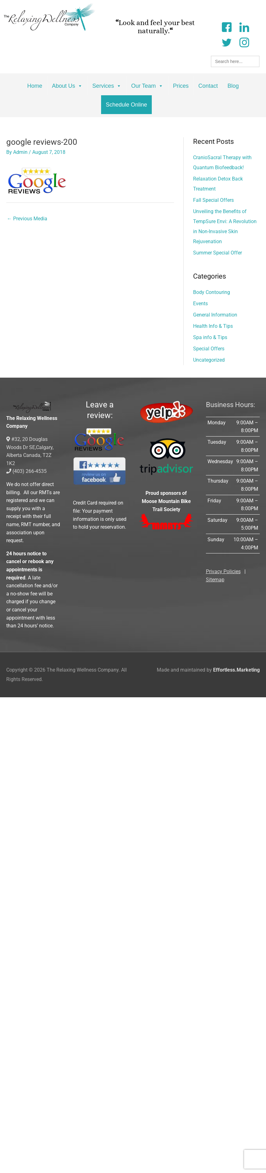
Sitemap (215, 580)
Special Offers (208, 349)
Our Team (147, 86)
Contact (208, 86)
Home (34, 86)
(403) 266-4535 (26, 471)
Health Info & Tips (213, 326)
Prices (181, 86)
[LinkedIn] (244, 26)
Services (106, 86)
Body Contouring (211, 292)
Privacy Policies (223, 571)
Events (200, 303)
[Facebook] (226, 26)
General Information (215, 315)
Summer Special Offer (217, 253)
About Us (67, 86)
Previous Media (27, 219)
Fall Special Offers (213, 200)
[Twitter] (226, 42)
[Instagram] (244, 42)
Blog (233, 86)
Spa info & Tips (210, 337)
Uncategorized (209, 360)
